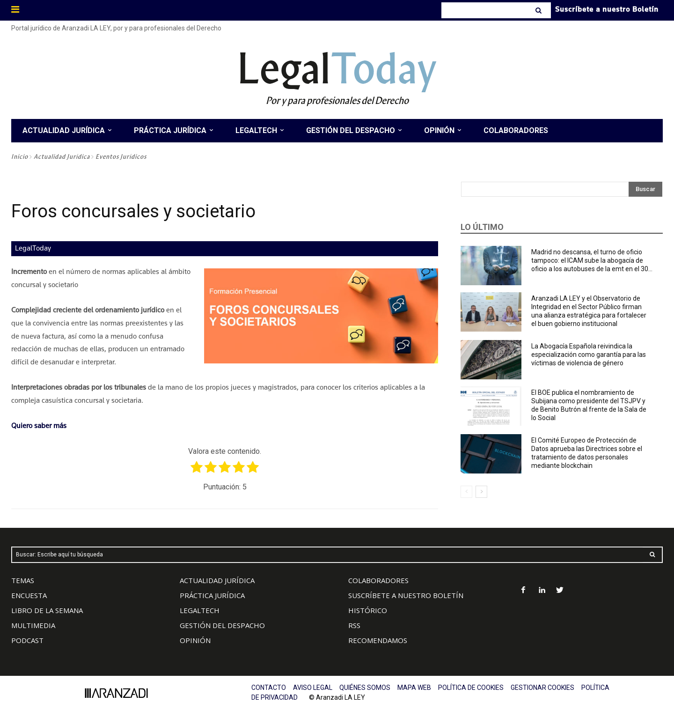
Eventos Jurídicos (121, 157)
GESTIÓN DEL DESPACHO (222, 625)
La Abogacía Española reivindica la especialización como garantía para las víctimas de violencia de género (588, 354)
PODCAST (27, 640)
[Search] (539, 10)
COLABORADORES (378, 580)
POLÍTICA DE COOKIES (471, 687)
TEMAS (22, 580)
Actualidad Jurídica (62, 157)
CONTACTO (268, 687)
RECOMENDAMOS (377, 640)
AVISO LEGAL (312, 687)
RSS (354, 625)
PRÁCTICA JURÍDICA (212, 595)
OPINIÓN (195, 640)
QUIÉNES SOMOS (364, 687)
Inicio (19, 157)
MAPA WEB (414, 687)
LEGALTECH (200, 610)
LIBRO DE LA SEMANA (47, 610)
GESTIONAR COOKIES (542, 687)
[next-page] (481, 492)
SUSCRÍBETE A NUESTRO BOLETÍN (405, 595)
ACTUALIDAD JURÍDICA (217, 580)
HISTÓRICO (367, 610)
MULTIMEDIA (33, 625)
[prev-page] (466, 492)
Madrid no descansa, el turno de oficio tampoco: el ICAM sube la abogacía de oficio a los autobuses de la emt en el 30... (591, 260)
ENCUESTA (29, 595)
